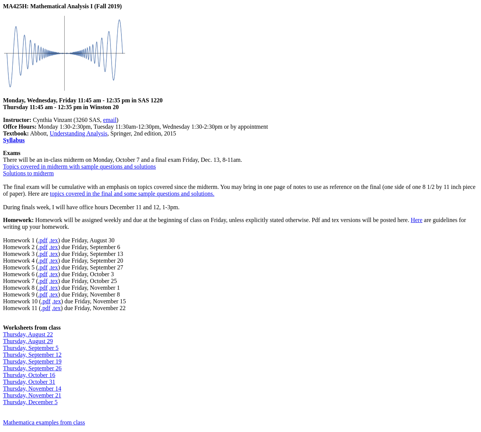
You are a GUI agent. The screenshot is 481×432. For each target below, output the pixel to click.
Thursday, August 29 (28, 341)
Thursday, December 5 (30, 402)
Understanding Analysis (78, 133)
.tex (53, 240)
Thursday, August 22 (28, 334)
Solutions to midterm (28, 173)
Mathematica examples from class (44, 422)
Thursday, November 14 (32, 388)
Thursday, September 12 (32, 354)
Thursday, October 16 (29, 375)
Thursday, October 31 (29, 382)
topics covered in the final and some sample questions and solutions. (132, 193)
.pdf (42, 240)
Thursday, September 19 (32, 361)
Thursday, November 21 (32, 395)
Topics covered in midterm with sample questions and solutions (79, 166)
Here (416, 220)
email (109, 120)
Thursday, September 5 (31, 348)
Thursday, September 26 (32, 368)
